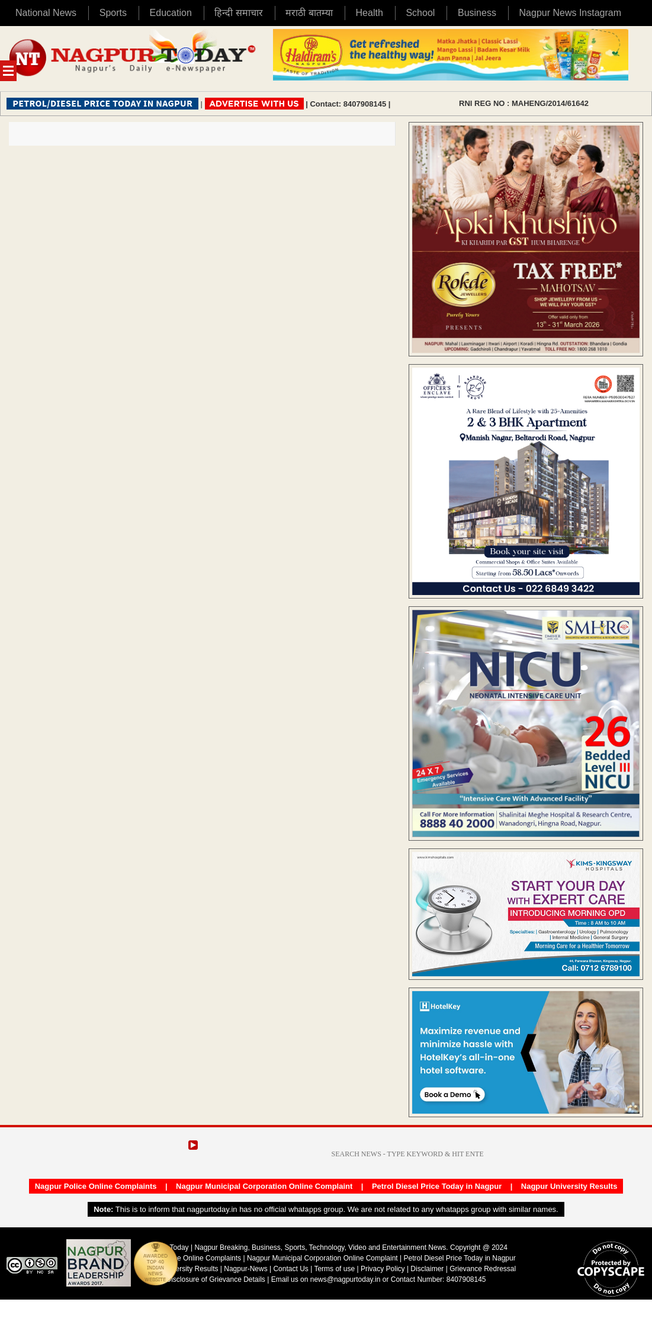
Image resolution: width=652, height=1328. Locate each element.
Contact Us (290, 1269)
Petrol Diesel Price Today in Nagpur (437, 1186)
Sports (113, 13)
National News (45, 13)
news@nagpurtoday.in (345, 1279)
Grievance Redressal (482, 1269)
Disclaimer (427, 1269)
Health (369, 13)
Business (477, 13)
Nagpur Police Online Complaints (96, 1186)
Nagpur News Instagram (570, 13)
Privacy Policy (383, 1269)
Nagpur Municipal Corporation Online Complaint (264, 1186)
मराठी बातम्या (308, 13)
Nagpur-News (245, 1269)
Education (171, 13)
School (420, 13)
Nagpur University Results (569, 1186)
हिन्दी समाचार (238, 13)
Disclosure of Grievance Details (215, 1279)
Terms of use (334, 1269)
